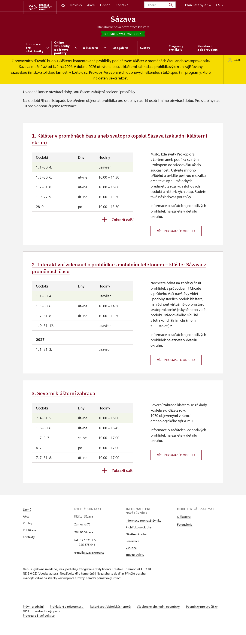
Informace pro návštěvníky (143, 526)
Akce (91, 5)
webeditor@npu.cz (61, 616)
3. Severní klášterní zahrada (67, 398)
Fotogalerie (184, 530)
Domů (27, 515)
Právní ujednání (33, 612)
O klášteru (184, 522)
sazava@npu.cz (94, 558)
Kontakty (29, 542)
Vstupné (131, 553)
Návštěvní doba (136, 539)
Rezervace (132, 546)
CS (219, 5)
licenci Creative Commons (120, 574)
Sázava (123, 19)
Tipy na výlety (135, 560)
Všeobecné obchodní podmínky (162, 612)
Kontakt (122, 5)
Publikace (29, 535)
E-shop (105, 5)
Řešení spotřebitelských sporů (113, 612)
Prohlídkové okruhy (139, 533)
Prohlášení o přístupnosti (68, 612)
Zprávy (27, 528)
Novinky (76, 5)
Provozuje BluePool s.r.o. (39, 621)
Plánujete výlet (198, 5)
